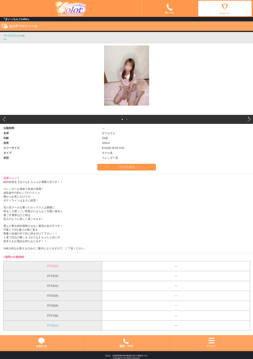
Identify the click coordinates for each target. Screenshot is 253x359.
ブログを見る (127, 167)
